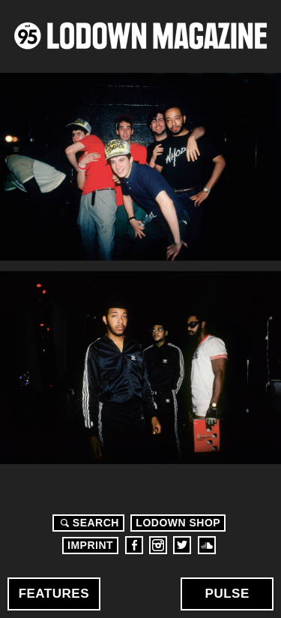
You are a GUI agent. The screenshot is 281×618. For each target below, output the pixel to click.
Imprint (90, 545)
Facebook (134, 545)
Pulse (227, 593)
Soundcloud (207, 545)
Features (54, 593)
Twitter (182, 545)
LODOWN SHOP (178, 523)
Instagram (158, 545)
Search (87, 522)
